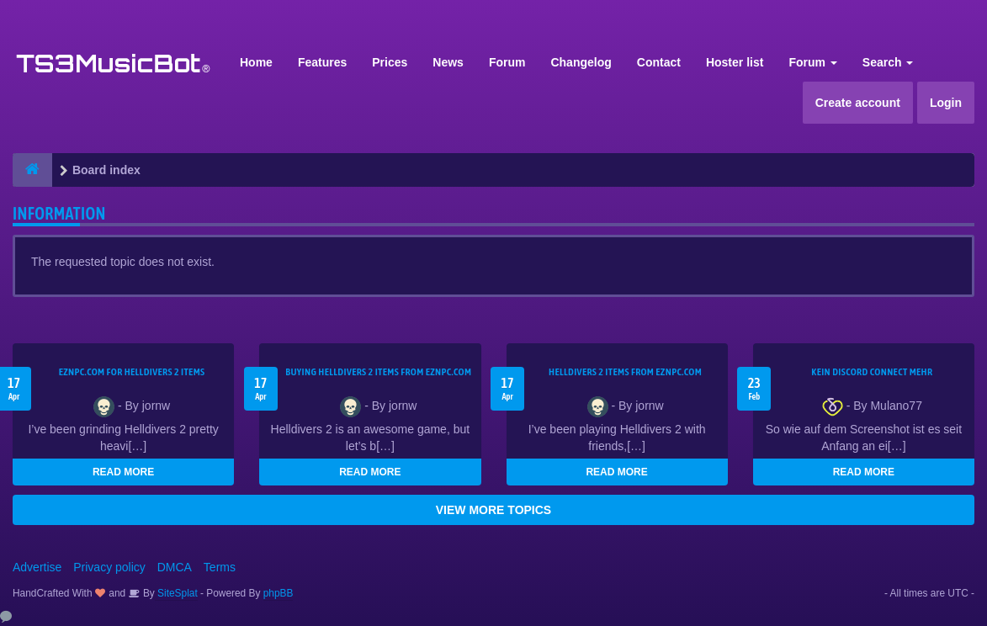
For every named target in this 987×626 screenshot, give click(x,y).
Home (256, 62)
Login (946, 102)
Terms (220, 567)
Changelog (580, 62)
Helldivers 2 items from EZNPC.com (625, 372)
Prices (389, 62)
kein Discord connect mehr (871, 372)
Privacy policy (109, 567)
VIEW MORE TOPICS (493, 510)
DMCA (174, 567)
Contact (659, 62)
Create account (857, 102)
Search (888, 62)
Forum (507, 62)
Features (322, 62)
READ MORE (123, 472)
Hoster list (734, 62)
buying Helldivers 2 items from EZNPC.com (378, 372)
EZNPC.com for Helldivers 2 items (132, 372)
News (448, 62)
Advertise (37, 567)
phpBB (278, 593)
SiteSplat (176, 593)
